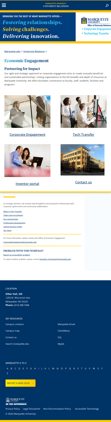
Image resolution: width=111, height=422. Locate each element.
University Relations (56, 6)
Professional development (14, 223)
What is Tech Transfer (12, 211)
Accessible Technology (87, 408)
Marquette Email (66, 324)
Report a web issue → (20, 383)
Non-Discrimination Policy (57, 408)
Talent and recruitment (13, 215)
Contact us (83, 182)
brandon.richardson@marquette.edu (55, 259)
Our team (7, 230)
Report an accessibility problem (16, 255)
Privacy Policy (13, 408)
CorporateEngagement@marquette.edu (20, 242)
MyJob (61, 343)
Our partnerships (10, 219)
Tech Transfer (83, 134)
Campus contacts (15, 324)
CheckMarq (63, 330)
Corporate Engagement (27, 134)
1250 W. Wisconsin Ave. (18, 297)
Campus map (13, 330)
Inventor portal (27, 183)
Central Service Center (12, 227)
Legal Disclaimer (31, 408)
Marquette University (55, 3)
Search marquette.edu (17, 343)
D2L (60, 337)
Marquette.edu (12, 51)
